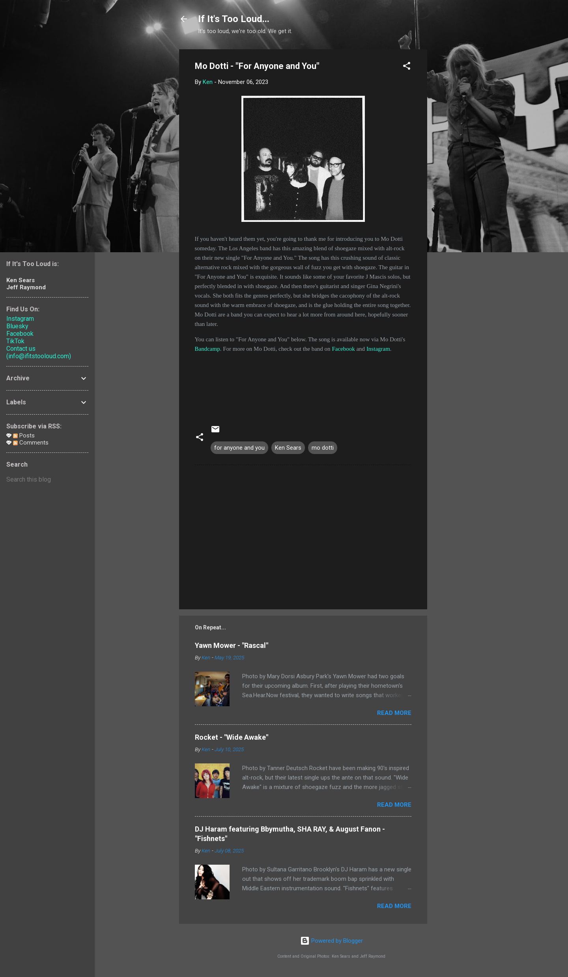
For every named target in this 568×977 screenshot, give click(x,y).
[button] (406, 67)
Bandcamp (207, 349)
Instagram (378, 349)
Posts (24, 435)
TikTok (15, 341)
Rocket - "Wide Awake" (231, 737)
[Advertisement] (458, 167)
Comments (31, 442)
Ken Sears (288, 447)
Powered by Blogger (331, 940)
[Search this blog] (47, 479)
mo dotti (323, 447)
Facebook (343, 349)
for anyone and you (239, 447)
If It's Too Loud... (233, 18)
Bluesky (17, 326)
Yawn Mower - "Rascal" (231, 645)
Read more (394, 712)
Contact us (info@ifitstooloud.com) (38, 352)
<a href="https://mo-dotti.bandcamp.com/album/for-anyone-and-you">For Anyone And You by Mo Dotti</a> (303, 383)
